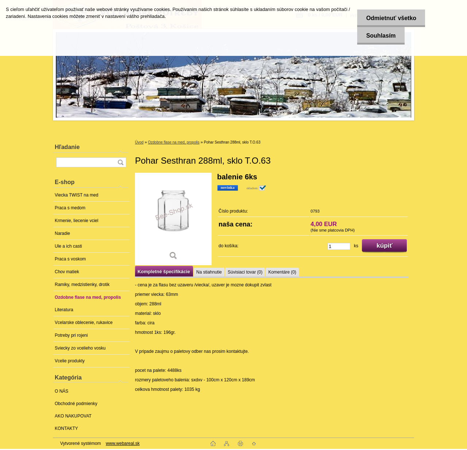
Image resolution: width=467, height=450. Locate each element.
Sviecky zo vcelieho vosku (80, 348)
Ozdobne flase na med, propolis (88, 297)
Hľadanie (67, 147)
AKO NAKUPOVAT (73, 416)
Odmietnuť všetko (391, 18)
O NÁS (61, 391)
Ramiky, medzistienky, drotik (82, 284)
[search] (120, 162)
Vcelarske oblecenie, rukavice (84, 322)
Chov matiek (67, 271)
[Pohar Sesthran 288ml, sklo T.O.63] (173, 219)
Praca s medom (70, 207)
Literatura (64, 309)
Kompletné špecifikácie (164, 271)
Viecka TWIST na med (76, 195)
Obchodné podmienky (76, 403)
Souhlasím (380, 36)
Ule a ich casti (68, 246)
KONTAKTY (66, 428)
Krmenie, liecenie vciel (76, 220)
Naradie (62, 233)
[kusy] (339, 246)
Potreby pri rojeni (71, 335)
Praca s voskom (70, 259)
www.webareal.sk (123, 443)
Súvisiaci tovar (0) (245, 272)
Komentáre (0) (282, 272)
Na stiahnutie (209, 272)
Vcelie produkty (70, 360)
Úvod (139, 142)
